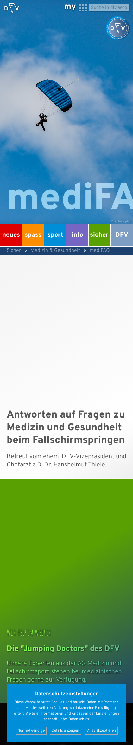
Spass (33, 235)
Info (77, 235)
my (70, 7)
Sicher (99, 235)
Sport (55, 235)
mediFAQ (100, 250)
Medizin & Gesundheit (55, 250)
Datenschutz (79, 719)
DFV (121, 235)
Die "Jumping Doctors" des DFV (63, 649)
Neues (11, 235)
